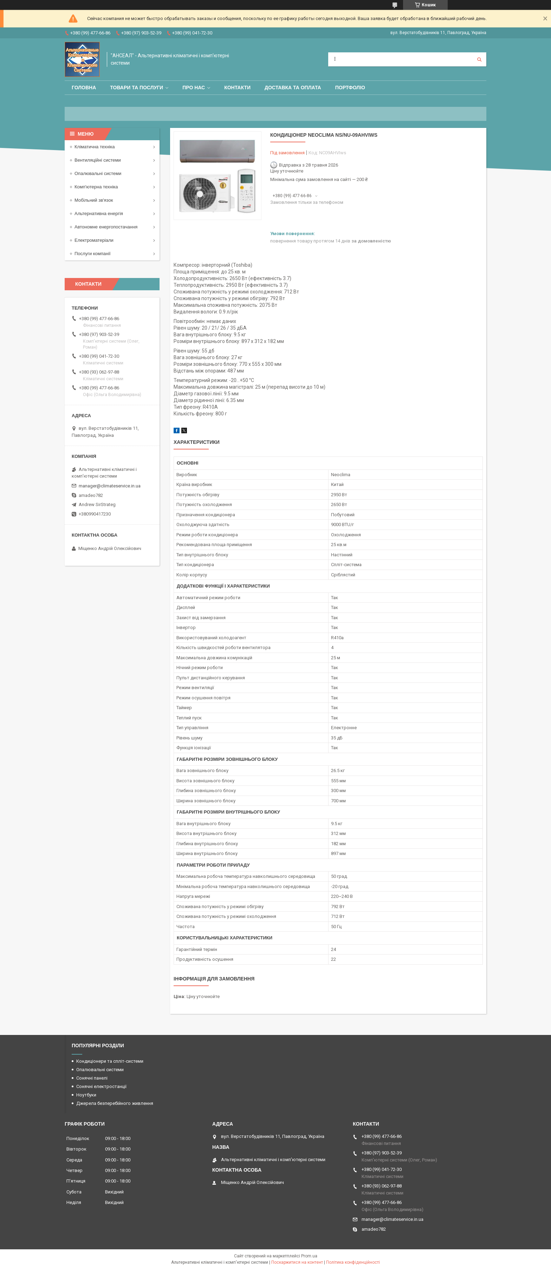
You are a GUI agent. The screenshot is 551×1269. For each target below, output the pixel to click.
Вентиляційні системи (97, 160)
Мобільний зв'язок (93, 200)
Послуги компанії (92, 253)
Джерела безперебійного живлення (114, 1103)
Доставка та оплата (293, 87)
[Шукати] (479, 59)
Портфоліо (350, 87)
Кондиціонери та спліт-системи (109, 1061)
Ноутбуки (86, 1095)
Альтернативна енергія (98, 213)
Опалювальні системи (97, 173)
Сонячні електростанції (101, 1086)
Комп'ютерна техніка (96, 186)
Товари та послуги (136, 87)
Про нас (193, 87)
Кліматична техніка (94, 146)
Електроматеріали (94, 240)
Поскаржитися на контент (297, 1262)
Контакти (237, 87)
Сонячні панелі (92, 1078)
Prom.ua (309, 1256)
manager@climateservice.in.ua (110, 485)
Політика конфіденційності (353, 1262)
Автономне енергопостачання (105, 226)
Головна (84, 87)
